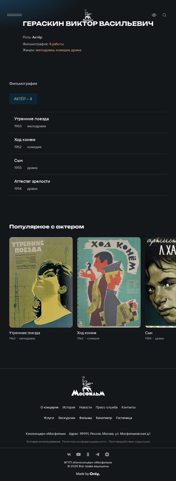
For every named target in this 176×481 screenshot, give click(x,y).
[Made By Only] (88, 474)
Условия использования (43, 441)
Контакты (129, 407)
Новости (85, 407)
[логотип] (88, 15)
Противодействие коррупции (129, 441)
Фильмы (85, 418)
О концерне (49, 407)
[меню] (14, 15)
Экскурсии (66, 418)
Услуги (49, 418)
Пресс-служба (107, 407)
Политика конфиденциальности (84, 441)
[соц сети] (69, 454)
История (68, 407)
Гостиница (124, 418)
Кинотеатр (104, 418)
